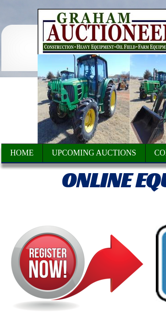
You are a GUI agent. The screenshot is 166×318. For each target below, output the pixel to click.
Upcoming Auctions (94, 152)
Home (22, 152)
